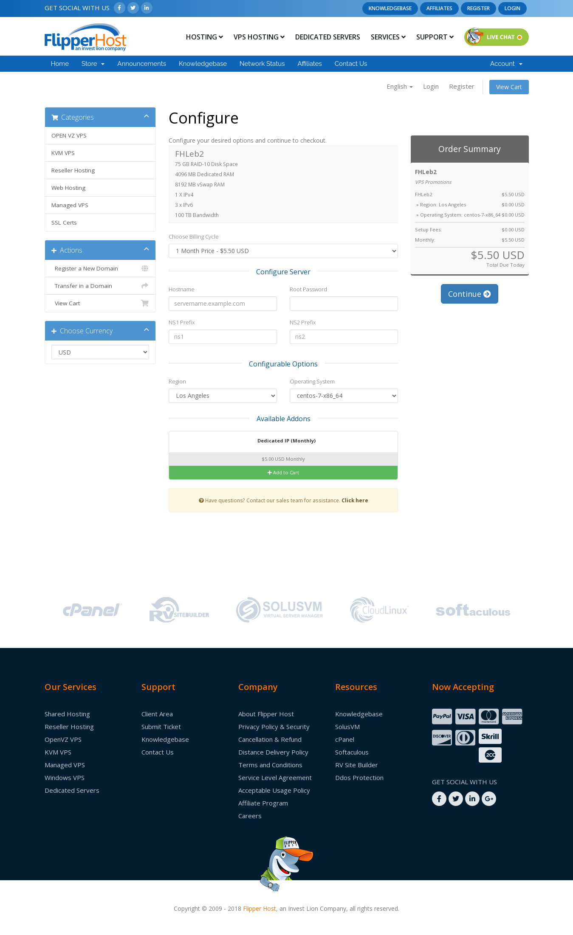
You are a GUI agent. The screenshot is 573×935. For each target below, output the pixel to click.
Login (512, 8)
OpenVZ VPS (63, 739)
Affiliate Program (263, 803)
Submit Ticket (161, 726)
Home (60, 64)
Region (177, 381)
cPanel (344, 739)
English (400, 86)
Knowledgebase (390, 8)
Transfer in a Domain (100, 286)
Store (93, 64)
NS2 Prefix (303, 322)
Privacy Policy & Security (274, 726)
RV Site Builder (356, 764)
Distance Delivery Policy (273, 752)
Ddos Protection (359, 777)
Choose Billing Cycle (194, 236)
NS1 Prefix (182, 322)
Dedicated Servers (327, 37)
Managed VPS (69, 205)
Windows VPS (65, 777)
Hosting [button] (204, 37)
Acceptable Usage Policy (274, 790)
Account (506, 64)
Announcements (141, 64)
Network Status (262, 64)
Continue (469, 294)
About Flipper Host (266, 714)
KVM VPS (63, 153)
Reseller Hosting (73, 170)
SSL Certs (64, 222)
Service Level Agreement (275, 777)
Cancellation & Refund (270, 739)
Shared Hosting (67, 714)
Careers (250, 815)
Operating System (312, 381)
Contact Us (351, 64)
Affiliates (439, 8)
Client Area (157, 714)
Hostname (182, 289)
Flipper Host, (260, 908)
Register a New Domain (100, 268)
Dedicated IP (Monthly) (281, 441)
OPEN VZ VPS (69, 135)
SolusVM (347, 726)
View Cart (509, 87)
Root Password (308, 289)
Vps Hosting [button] (259, 37)
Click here (355, 500)
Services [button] (388, 37)
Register (478, 8)
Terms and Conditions (270, 764)
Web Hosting (68, 188)
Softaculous (352, 752)
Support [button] (435, 37)
